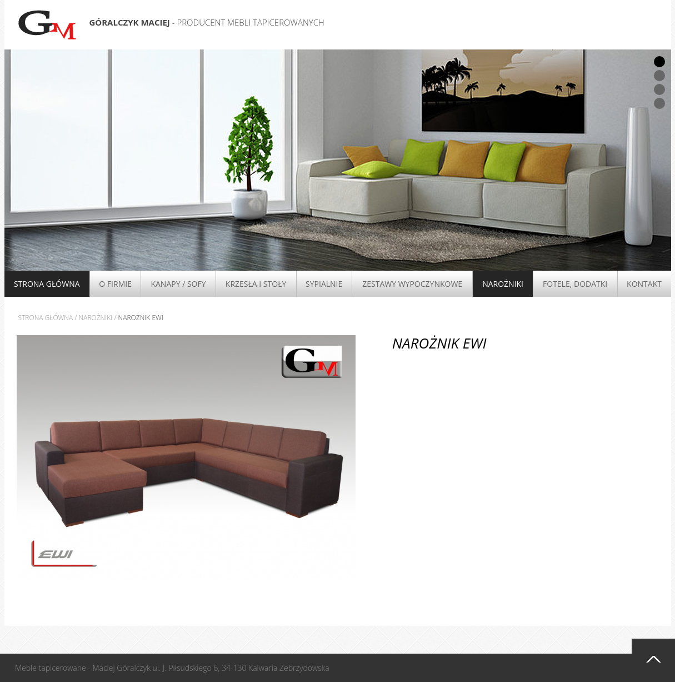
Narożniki (502, 283)
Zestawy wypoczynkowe (412, 283)
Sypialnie (324, 283)
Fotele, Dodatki (575, 283)
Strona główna (47, 283)
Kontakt (644, 283)
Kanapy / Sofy (178, 283)
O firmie (115, 283)
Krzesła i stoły (256, 283)
